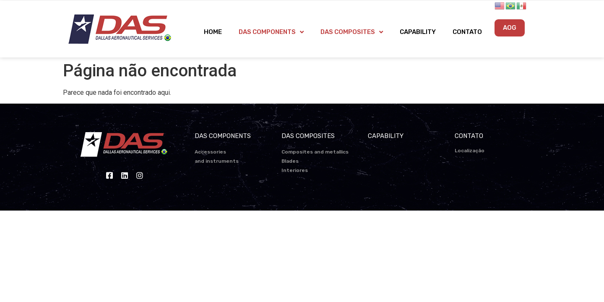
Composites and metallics (315, 152)
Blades (290, 161)
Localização (469, 151)
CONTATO (467, 32)
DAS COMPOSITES (351, 32)
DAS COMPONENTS (271, 32)
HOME (213, 32)
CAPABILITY (418, 32)
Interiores (294, 170)
